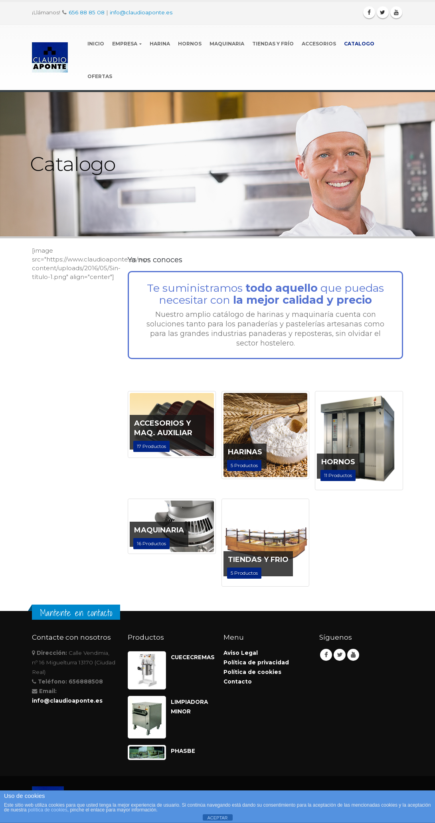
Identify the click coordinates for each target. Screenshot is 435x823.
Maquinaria (227, 44)
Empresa (124, 44)
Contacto (237, 681)
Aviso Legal (240, 653)
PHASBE (183, 751)
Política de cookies (252, 672)
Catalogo (359, 44)
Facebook (326, 655)
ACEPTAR (217, 817)
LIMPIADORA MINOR (189, 707)
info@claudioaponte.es (141, 12)
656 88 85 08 (87, 12)
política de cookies (47, 810)
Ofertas (99, 76)
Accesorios (319, 44)
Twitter (340, 655)
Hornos (190, 44)
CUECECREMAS (191, 657)
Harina (160, 44)
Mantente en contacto (76, 613)
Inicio (95, 44)
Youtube (353, 655)
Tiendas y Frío (273, 44)
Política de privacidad (256, 662)
